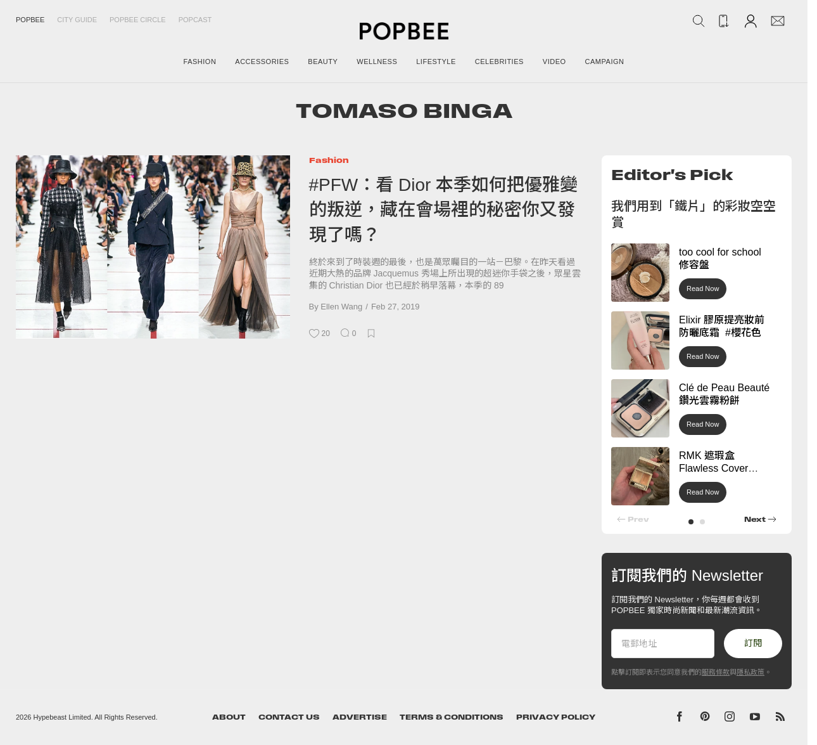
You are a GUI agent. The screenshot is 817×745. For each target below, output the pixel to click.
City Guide (77, 19)
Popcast (195, 19)
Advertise (359, 717)
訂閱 (753, 643)
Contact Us (289, 717)
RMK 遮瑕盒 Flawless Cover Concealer (713, 469)
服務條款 (716, 672)
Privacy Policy (555, 717)
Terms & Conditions (452, 717)
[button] (691, 521)
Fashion (329, 160)
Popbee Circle (138, 19)
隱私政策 (750, 672)
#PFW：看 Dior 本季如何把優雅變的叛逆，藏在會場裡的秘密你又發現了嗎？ (443, 210)
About (229, 717)
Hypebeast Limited (62, 717)
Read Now (703, 288)
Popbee (30, 19)
